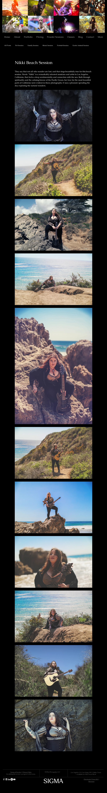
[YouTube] (14, 779)
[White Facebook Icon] (4, 779)
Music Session (48, 45)
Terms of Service (15, 772)
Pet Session (19, 45)
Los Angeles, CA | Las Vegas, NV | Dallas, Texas (86, 772)
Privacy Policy (27, 772)
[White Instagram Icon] (6, 779)
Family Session (33, 45)
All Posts (7, 45)
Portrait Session (62, 45)
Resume (91, 781)
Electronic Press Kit (91, 779)
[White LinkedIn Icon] (9, 779)
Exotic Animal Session (81, 45)
